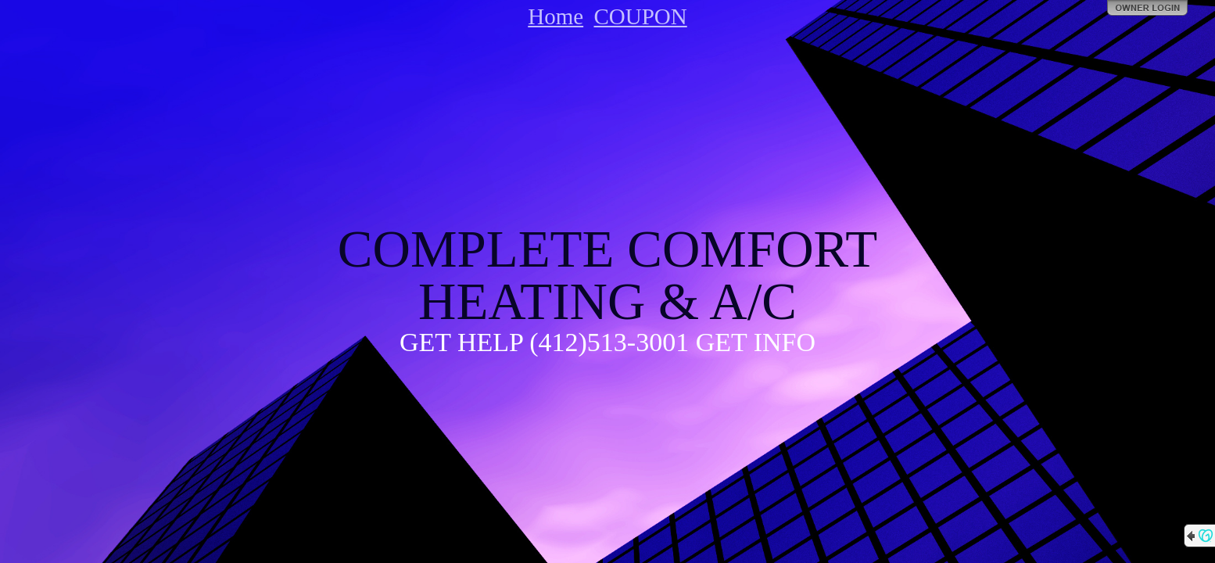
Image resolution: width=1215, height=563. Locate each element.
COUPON (639, 16)
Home (555, 16)
